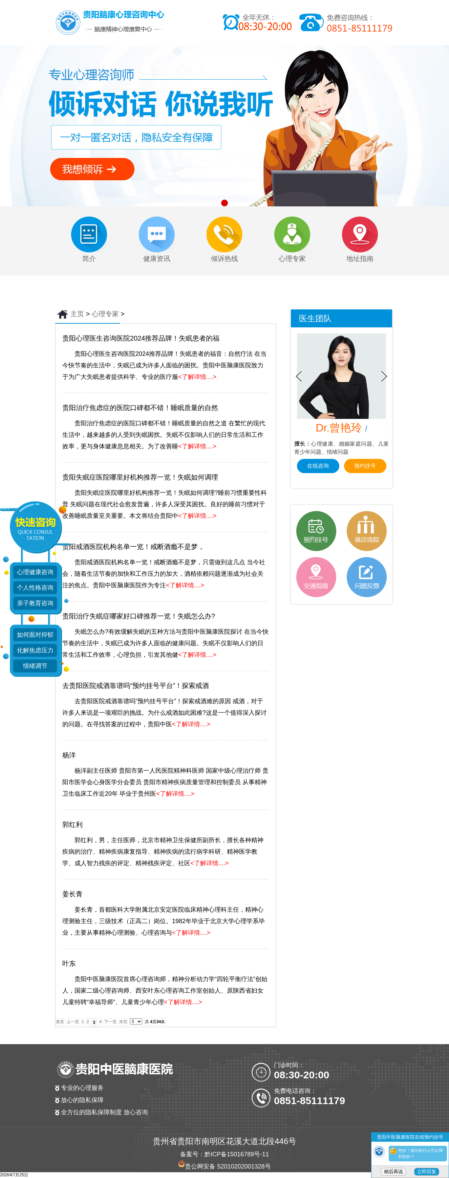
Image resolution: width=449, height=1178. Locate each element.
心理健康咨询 (35, 572)
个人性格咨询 (35, 587)
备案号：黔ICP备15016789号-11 (224, 1154)
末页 (123, 1021)
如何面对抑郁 (35, 634)
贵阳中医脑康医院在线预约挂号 (410, 1137)
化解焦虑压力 (35, 650)
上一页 (73, 1021)
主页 (77, 314)
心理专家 (105, 314)
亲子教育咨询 (35, 603)
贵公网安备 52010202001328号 (228, 1166)
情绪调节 (35, 666)
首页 (60, 1021)
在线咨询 (318, 466)
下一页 (110, 1021)
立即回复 (426, 1171)
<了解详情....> (197, 376)
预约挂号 (365, 466)
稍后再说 (393, 1171)
